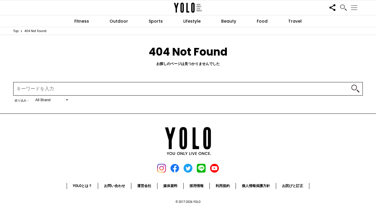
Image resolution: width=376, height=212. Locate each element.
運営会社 (144, 186)
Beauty (228, 21)
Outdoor (119, 21)
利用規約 (223, 186)
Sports (156, 21)
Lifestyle (192, 21)
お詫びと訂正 (292, 186)
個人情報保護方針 (256, 186)
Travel (295, 21)
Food (262, 21)
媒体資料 (170, 186)
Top (16, 31)
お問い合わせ (114, 186)
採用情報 (196, 186)
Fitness (81, 21)
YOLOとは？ (82, 186)
